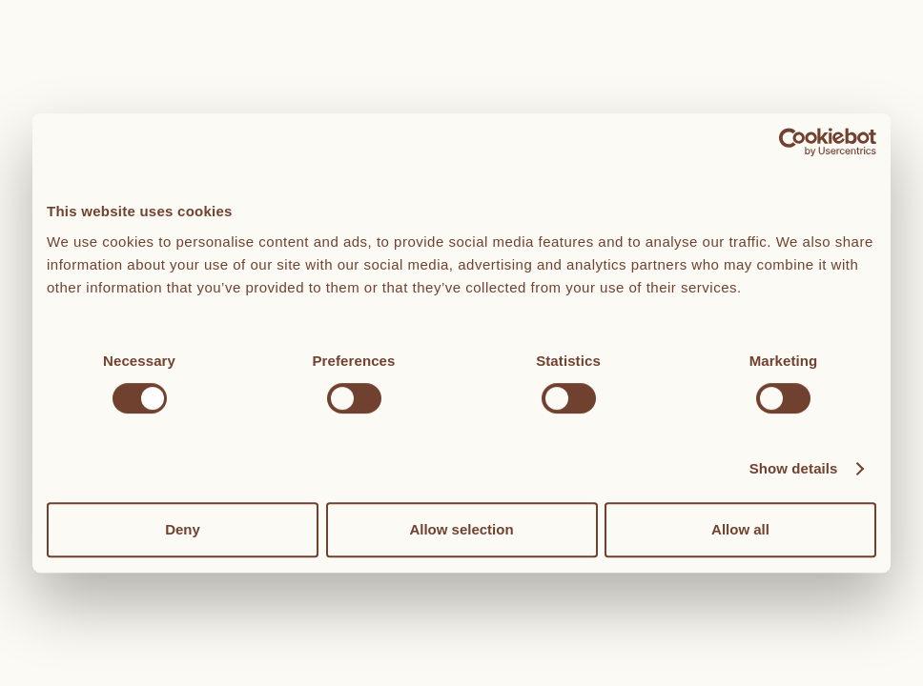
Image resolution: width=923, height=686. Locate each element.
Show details (793, 468)
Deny (182, 529)
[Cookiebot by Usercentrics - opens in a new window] (792, 142)
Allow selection (461, 529)
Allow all (740, 529)
